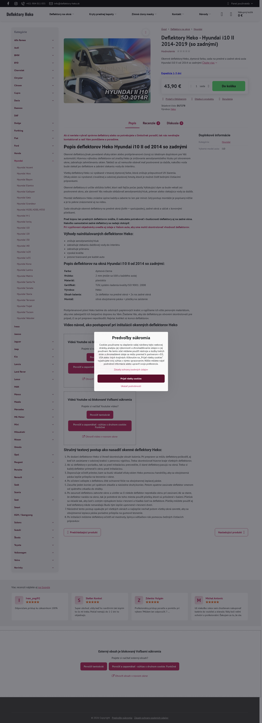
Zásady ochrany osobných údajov (131, 369)
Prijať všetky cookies (131, 378)
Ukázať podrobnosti (131, 386)
